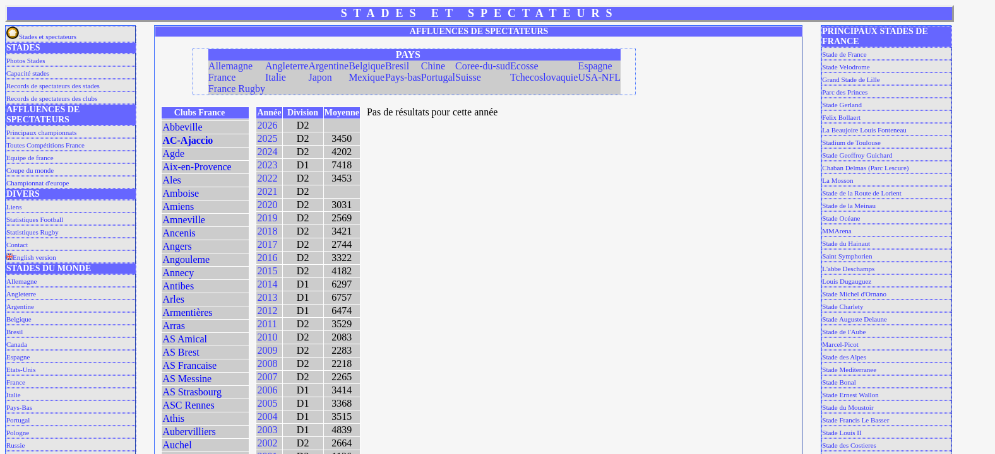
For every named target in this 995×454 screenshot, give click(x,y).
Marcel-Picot (840, 344)
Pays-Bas (19, 407)
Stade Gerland (842, 104)
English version (31, 257)
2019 (267, 217)
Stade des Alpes (844, 357)
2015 (267, 270)
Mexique (366, 77)
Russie (15, 445)
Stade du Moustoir (847, 407)
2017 (267, 244)
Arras (173, 325)
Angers (176, 246)
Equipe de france (30, 157)
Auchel (176, 444)
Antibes (178, 286)
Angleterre (21, 294)
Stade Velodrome (845, 67)
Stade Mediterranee (849, 369)
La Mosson (837, 180)
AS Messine (187, 378)
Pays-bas (403, 77)
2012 (267, 310)
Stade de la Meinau (849, 205)
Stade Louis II (841, 432)
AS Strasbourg (192, 392)
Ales (171, 180)
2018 (267, 231)
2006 (267, 390)
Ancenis (178, 233)
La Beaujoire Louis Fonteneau (864, 130)
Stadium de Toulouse (851, 142)
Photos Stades (25, 60)
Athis (173, 418)
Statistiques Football (34, 219)
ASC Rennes (188, 405)
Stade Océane (841, 218)
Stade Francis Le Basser (855, 420)
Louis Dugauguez (846, 281)
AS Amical (184, 339)
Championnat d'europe (37, 183)
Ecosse (524, 66)
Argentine (20, 306)
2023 (267, 165)
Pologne (17, 432)
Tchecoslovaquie (544, 77)
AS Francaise (189, 365)
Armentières (187, 312)
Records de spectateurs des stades (53, 86)
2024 (267, 151)
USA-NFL (599, 77)
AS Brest (180, 352)
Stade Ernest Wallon (850, 395)
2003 (267, 429)
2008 (267, 363)
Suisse (468, 77)
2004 (267, 416)
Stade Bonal (838, 382)
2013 (267, 297)
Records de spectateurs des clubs (51, 98)
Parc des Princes (844, 92)
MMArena (836, 231)
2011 (267, 323)
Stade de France (844, 54)
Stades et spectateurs (41, 36)
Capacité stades (27, 73)
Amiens (178, 206)
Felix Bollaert (841, 117)
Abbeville (182, 127)
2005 (267, 403)
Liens (13, 207)
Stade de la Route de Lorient (862, 193)
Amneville (183, 219)
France (15, 382)
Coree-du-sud (482, 66)
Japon (319, 77)
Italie (13, 395)
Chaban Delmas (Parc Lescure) (865, 168)
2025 (267, 138)
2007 (267, 376)
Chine (433, 66)
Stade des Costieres (849, 445)
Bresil (14, 331)
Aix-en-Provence (196, 166)
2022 (267, 178)
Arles (173, 299)
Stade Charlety (842, 306)
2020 (267, 204)
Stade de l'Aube (844, 331)
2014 (267, 284)
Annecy (178, 272)
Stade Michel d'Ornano (854, 294)
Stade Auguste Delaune (854, 319)
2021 (267, 191)
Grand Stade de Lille (850, 79)
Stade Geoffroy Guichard (857, 155)
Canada (16, 344)
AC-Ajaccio (187, 140)
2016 (267, 257)
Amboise (180, 193)
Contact (17, 244)
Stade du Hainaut (846, 243)
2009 (267, 350)
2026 (267, 125)
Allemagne (21, 281)
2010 (267, 337)
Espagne (18, 357)
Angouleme (186, 259)
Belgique (19, 319)
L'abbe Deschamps (848, 268)
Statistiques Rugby (32, 232)
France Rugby (236, 88)
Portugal (18, 420)
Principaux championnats (41, 132)
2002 (267, 443)
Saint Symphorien (847, 256)
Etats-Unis (20, 369)
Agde (173, 153)
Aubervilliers (188, 431)
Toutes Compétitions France (45, 145)
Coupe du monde (30, 170)
